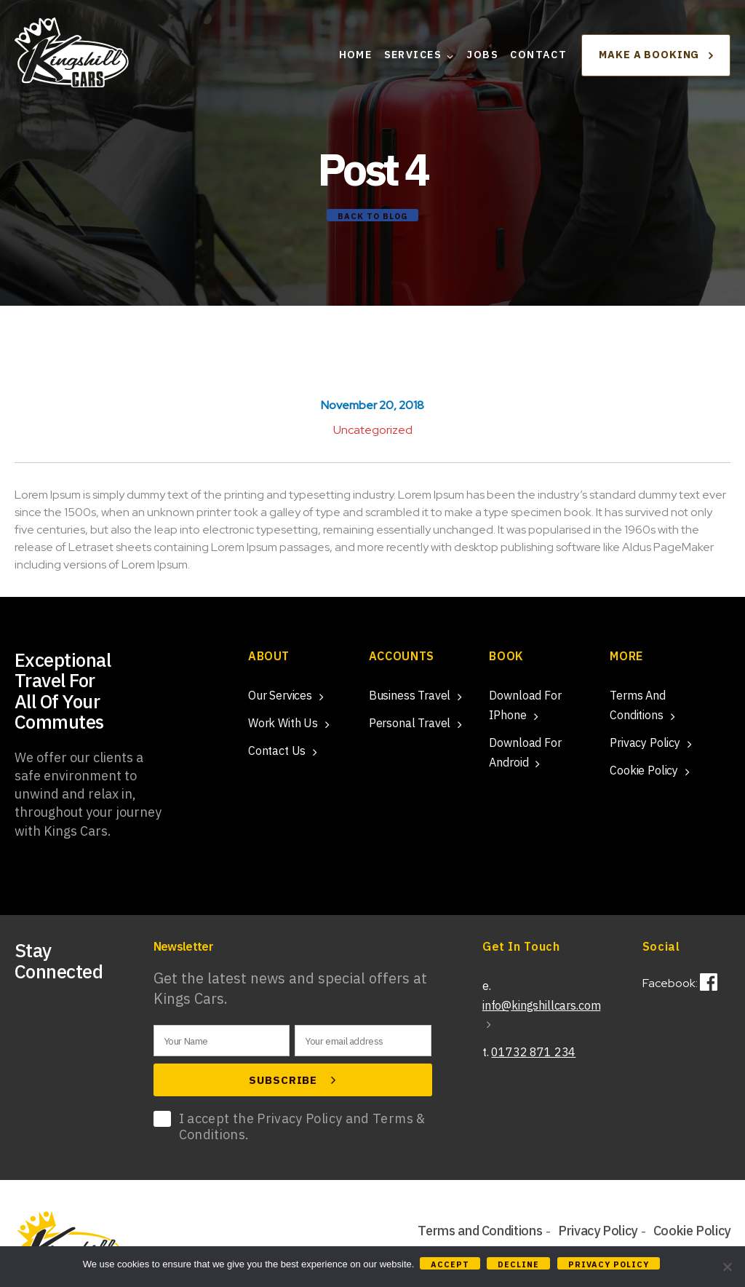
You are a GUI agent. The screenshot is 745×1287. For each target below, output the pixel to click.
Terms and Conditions (480, 1231)
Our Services (280, 695)
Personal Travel (410, 723)
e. (541, 1004)
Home (355, 60)
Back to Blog (372, 216)
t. (528, 1052)
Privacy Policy (645, 742)
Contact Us (277, 750)
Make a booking (656, 59)
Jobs (482, 60)
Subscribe (292, 1081)
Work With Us (283, 723)
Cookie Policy (644, 770)
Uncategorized (373, 429)
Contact (538, 60)
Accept (451, 1264)
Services (413, 60)
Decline (520, 1264)
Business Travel (410, 695)
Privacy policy (610, 1264)
